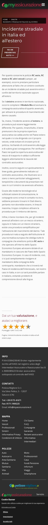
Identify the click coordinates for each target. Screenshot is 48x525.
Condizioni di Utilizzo (12, 438)
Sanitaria (6, 466)
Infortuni (28, 466)
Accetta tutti (7, 521)
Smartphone (30, 473)
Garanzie (28, 431)
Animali (5, 473)
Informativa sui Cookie (9, 507)
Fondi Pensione (31, 463)
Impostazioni (8, 517)
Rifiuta (5, 512)
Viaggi (27, 470)
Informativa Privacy (11, 434)
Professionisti (30, 456)
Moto (26, 452)
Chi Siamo (29, 420)
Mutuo (5, 463)
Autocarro (7, 456)
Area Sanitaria (8, 459)
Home (5, 420)
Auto (4, 452)
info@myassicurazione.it (19, 407)
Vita (4, 470)
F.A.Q (26, 424)
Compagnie (29, 427)
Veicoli (5, 424)
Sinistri (5, 431)
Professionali (8, 427)
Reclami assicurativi (33, 434)
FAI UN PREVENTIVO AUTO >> (10, 53)
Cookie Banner (8, 499)
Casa (26, 459)
